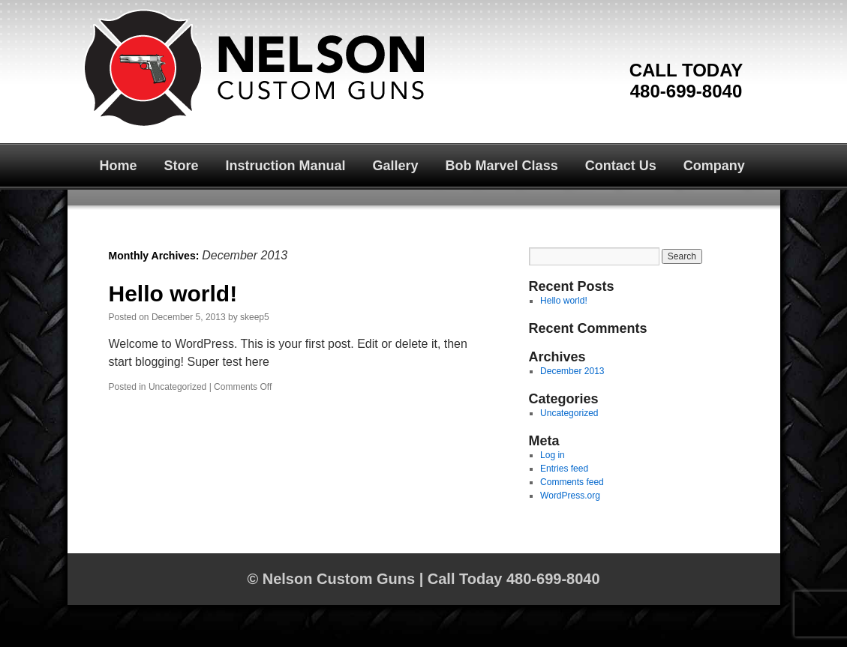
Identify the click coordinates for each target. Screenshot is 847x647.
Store (181, 165)
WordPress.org (570, 495)
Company (714, 165)
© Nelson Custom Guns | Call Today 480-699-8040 (423, 579)
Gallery (396, 165)
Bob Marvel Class (502, 165)
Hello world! (173, 293)
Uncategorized (177, 387)
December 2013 (572, 371)
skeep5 (254, 317)
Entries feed (564, 468)
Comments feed (572, 482)
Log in (552, 455)
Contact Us (620, 165)
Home (118, 165)
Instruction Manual (286, 165)
